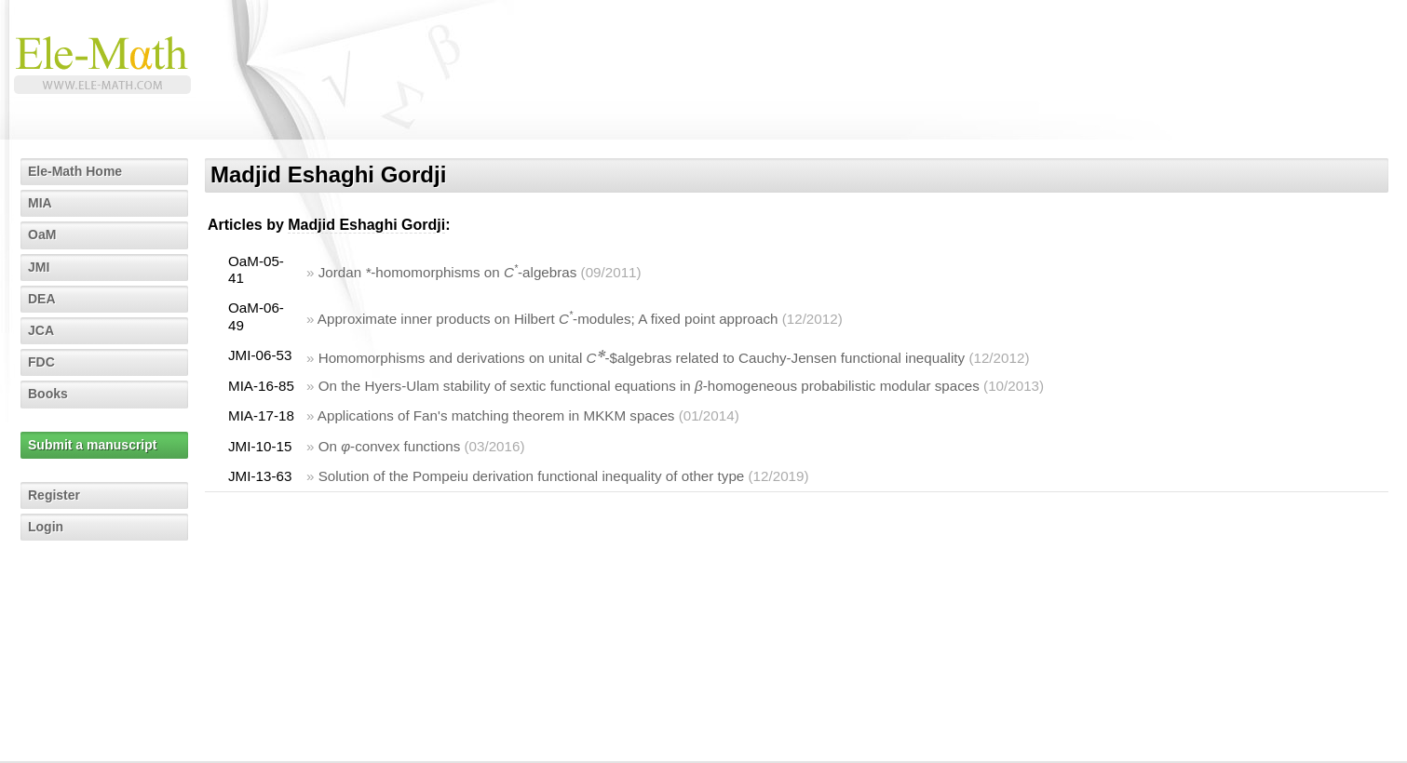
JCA (41, 330)
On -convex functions (389, 446)
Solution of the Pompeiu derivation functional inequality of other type (531, 476)
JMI (38, 267)
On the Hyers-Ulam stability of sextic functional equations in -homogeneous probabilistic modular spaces (649, 386)
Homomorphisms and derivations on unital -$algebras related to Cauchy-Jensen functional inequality (642, 358)
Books (48, 393)
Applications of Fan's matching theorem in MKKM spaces (496, 415)
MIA (40, 202)
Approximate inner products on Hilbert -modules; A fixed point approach (548, 319)
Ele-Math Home (75, 171)
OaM (42, 234)
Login (45, 526)
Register (54, 495)
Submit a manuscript (92, 444)
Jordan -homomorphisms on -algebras (447, 272)
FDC (41, 362)
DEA (42, 298)
